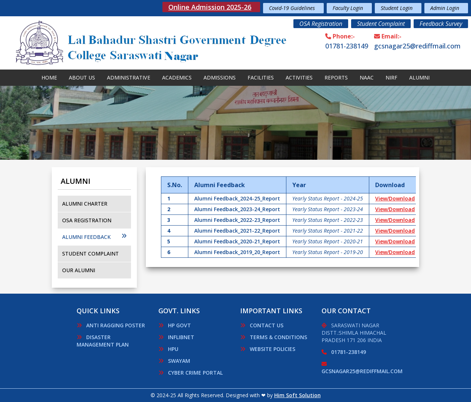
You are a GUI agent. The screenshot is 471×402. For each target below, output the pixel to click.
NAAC (367, 77)
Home (49, 77)
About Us (82, 77)
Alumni (419, 77)
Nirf (391, 77)
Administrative (128, 77)
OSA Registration (320, 24)
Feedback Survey (441, 24)
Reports (336, 77)
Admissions (219, 77)
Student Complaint (381, 24)
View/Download (395, 198)
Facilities (261, 77)
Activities (299, 77)
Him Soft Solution (297, 395)
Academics (177, 77)
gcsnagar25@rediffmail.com (417, 45)
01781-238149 (346, 45)
